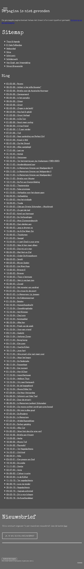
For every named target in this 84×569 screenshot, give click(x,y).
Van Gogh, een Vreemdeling (18, 62)
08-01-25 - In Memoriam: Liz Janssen (22, 294)
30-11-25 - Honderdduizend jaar (20, 164)
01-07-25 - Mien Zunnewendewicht (22, 220)
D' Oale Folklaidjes (14, 45)
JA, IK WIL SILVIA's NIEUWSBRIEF (19, 535)
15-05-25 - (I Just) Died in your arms (22, 241)
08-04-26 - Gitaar (14, 101)
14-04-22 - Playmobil (15, 445)
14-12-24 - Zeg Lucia (15, 315)
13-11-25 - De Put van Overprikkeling (23, 182)
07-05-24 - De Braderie (17, 413)
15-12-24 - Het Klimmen (17, 312)
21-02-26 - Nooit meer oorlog (19, 122)
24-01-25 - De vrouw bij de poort (21, 290)
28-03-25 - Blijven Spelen (17, 262)
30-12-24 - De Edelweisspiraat (20, 297)
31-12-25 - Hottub (14, 154)
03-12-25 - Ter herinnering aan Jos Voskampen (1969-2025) (33, 161)
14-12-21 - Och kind (15, 452)
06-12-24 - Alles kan (15, 322)
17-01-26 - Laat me (15, 150)
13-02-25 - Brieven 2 (15, 269)
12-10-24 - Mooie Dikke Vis (19, 389)
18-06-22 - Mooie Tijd (16, 441)
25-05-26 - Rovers (14, 83)
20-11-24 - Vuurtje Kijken (17, 347)
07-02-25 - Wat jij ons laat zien (20, 280)
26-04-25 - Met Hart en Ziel (18, 252)
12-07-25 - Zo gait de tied (18, 210)
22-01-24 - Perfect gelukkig (18, 424)
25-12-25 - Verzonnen (16, 157)
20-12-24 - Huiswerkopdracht (19, 304)
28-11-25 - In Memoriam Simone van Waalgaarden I (29, 175)
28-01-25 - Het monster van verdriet (22, 287)
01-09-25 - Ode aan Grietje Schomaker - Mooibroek (29, 206)
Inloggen (79, 562)
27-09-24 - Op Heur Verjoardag (20, 392)
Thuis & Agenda (13, 41)
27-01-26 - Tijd (13, 132)
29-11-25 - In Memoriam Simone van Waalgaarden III (29, 168)
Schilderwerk (12, 59)
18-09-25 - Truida (14, 203)
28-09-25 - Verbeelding (17, 196)
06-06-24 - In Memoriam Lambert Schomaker (26, 403)
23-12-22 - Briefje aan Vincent (20, 434)
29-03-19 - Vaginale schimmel (19, 491)
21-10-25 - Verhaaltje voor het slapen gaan (25, 192)
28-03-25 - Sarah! (14, 259)
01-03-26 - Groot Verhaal (18, 115)
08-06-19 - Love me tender (18, 484)
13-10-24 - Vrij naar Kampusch (20, 382)
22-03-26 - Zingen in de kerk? (19, 108)
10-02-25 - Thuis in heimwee (19, 276)
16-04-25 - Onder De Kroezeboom (21, 255)
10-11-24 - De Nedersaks (17, 361)
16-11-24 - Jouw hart (16, 350)
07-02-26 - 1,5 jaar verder (18, 129)
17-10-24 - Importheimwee (18, 375)
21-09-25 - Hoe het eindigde (19, 199)
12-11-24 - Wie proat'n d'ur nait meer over (25, 354)
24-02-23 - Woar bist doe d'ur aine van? (24, 431)
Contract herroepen (9, 559)
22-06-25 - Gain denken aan (18, 224)
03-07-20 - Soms (14, 469)
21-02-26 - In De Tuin (16, 118)
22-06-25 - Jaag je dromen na (19, 227)
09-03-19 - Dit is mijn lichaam (19, 494)
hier (65, 525)
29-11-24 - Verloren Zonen (18, 336)
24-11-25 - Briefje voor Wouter (20, 178)
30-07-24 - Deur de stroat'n (18, 399)
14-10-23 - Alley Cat (15, 427)
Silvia (8, 52)
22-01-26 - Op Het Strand (18, 143)
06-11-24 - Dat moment (17, 368)
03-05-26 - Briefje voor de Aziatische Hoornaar (27, 90)
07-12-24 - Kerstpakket (17, 319)
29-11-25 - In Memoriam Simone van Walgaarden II (28, 171)
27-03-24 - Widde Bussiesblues (20, 420)
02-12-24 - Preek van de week (19, 326)
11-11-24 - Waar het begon (18, 357)
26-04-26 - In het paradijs (18, 97)
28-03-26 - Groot (14, 104)
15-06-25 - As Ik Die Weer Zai (20, 231)
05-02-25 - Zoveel (14, 283)
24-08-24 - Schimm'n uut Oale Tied (21, 396)
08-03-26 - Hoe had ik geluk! (19, 111)
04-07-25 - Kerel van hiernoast (20, 213)
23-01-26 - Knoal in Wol (17, 139)
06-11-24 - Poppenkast (16, 364)
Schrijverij (10, 55)
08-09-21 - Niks (13, 455)
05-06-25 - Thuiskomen (16, 234)
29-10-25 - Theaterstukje (17, 185)
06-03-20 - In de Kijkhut (17, 477)
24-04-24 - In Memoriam (17, 417)
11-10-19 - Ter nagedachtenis (19, 480)
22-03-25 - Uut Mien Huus (18, 266)
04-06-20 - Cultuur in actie (18, 473)
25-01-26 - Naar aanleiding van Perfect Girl (25, 136)
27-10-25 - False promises (18, 189)
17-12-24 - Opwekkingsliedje (19, 308)
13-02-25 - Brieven (15, 273)
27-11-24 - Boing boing (16, 340)
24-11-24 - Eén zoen (15, 343)
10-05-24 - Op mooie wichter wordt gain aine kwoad (29, 406)
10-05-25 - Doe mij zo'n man (19, 248)
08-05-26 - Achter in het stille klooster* (23, 87)
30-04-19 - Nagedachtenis (18, 487)
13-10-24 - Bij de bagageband (19, 385)
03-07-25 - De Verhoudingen (19, 217)
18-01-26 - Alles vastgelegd (18, 146)
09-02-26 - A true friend (17, 125)
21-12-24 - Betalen (14, 301)
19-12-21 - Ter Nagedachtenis (19, 448)
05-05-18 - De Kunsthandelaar (19, 498)
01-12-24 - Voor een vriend (18, 329)
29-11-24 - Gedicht (15, 333)
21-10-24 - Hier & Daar (16, 371)
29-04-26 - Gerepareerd (17, 94)
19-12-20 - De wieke (15, 462)
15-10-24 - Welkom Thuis (17, 378)
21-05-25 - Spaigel (15, 238)
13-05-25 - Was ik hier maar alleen (21, 245)
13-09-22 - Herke (14, 438)
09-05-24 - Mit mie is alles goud (20, 410)
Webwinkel (11, 48)
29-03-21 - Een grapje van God (20, 459)
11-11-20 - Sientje (14, 466)
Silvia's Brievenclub (14, 66)
